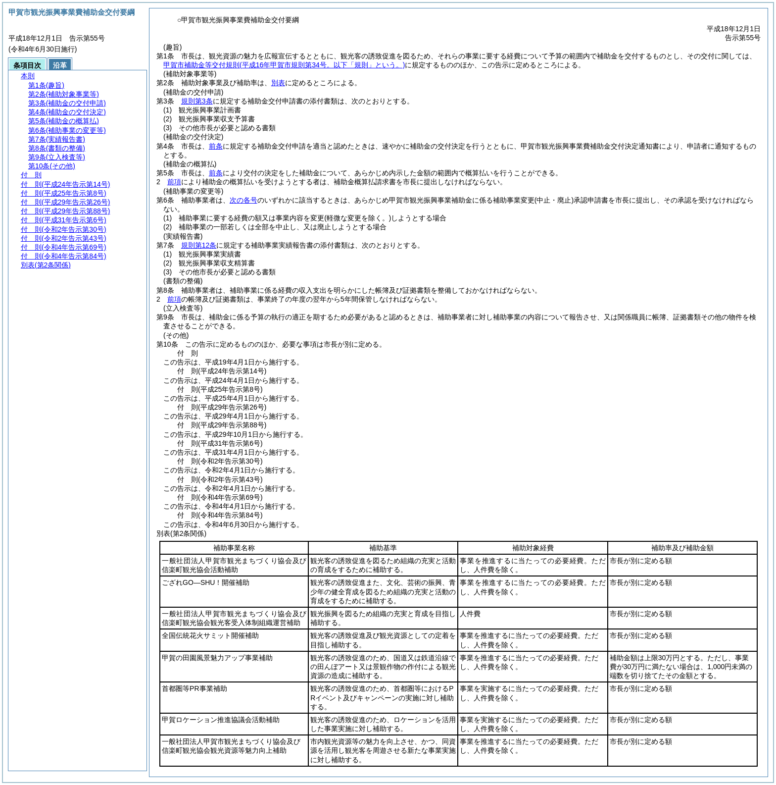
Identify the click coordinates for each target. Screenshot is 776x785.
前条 (216, 146)
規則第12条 (199, 245)
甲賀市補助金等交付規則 (284, 65)
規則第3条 (197, 101)
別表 (278, 83)
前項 (174, 182)
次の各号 (243, 200)
